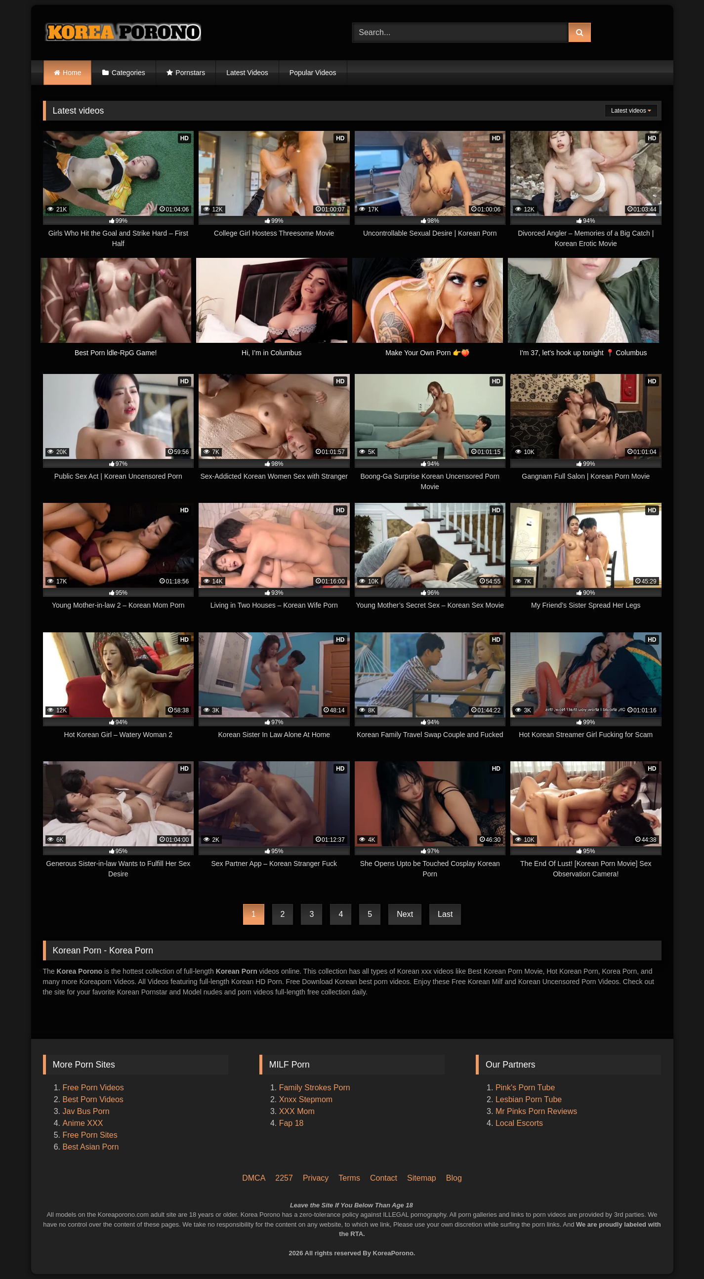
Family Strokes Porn (314, 1087)
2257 (284, 1178)
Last (445, 914)
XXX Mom (298, 1111)
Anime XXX (83, 1123)
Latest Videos (247, 73)
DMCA (253, 1178)
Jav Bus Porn (86, 1111)
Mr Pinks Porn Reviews (538, 1111)
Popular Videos (313, 73)
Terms (349, 1178)
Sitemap (421, 1178)
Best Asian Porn (91, 1147)
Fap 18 (291, 1123)
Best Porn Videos (93, 1099)
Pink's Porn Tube (525, 1087)
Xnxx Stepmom (305, 1099)
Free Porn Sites (90, 1135)
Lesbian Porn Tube (529, 1099)
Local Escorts (519, 1123)
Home (72, 73)
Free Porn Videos (93, 1087)
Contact (383, 1178)
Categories (128, 73)
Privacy (316, 1178)
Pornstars (190, 73)
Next (405, 914)
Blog (454, 1178)
